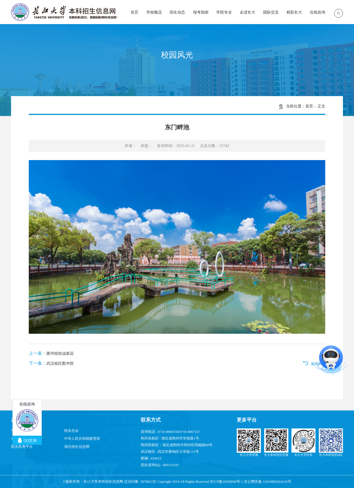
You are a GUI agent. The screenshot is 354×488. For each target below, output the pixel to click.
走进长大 (247, 12)
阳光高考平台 (22, 447)
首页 (134, 12)
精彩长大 (294, 12)
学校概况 (154, 12)
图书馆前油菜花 (60, 353)
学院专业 (224, 12)
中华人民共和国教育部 (82, 439)
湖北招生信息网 (76, 447)
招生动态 (177, 12)
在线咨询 (317, 12)
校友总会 (71, 431)
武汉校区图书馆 (60, 363)
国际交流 (270, 12)
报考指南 (201, 12)
